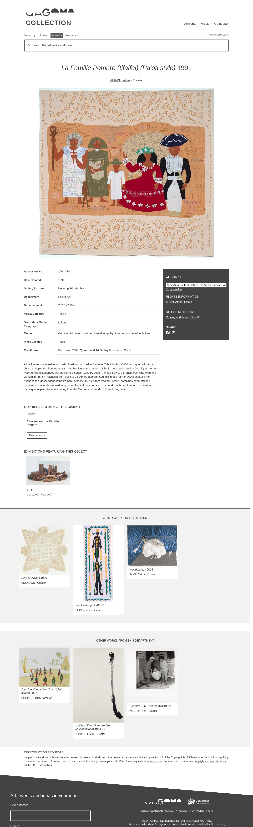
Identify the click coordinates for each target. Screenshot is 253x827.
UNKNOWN (28, 583)
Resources (71, 35)
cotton (62, 322)
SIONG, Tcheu (83, 610)
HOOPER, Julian (31, 698)
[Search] (126, 45)
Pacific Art (64, 296)
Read (36, 435)
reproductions (154, 761)
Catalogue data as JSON (181, 317)
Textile (62, 313)
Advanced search (219, 34)
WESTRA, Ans (137, 711)
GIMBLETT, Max (84, 734)
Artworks (190, 23)
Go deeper (221, 23)
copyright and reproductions (210, 761)
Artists (205, 23)
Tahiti (61, 341)
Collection (48, 22)
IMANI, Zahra (137, 574)
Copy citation (174, 289)
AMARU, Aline (120, 80)
